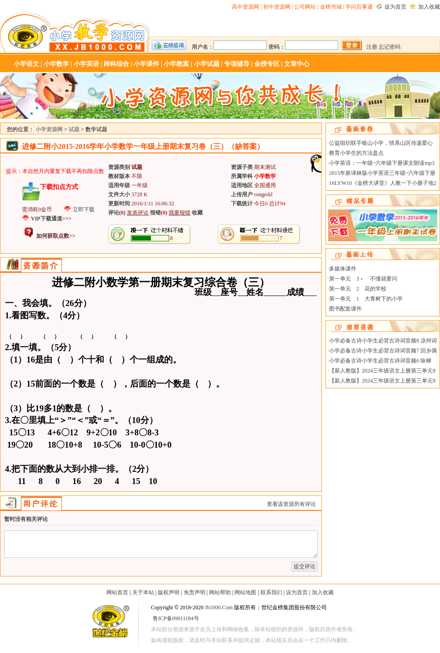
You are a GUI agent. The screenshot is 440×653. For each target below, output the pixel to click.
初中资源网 (276, 7)
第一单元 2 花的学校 (357, 289)
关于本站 (143, 592)
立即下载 (84, 209)
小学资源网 (75, 32)
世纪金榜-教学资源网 (110, 623)
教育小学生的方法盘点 (356, 153)
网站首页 (117, 592)
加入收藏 (429, 7)
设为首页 (395, 7)
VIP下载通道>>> (51, 218)
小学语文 (26, 64)
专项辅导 (237, 64)
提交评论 (304, 566)
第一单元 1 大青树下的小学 (366, 299)
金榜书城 (331, 7)
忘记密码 (389, 47)
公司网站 (305, 7)
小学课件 (146, 64)
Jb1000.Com (219, 607)
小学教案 (176, 64)
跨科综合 (116, 64)
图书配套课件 (345, 309)
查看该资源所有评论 (291, 504)
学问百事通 (359, 7)
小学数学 (56, 64)
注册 (371, 47)
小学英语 (86, 64)
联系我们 (271, 592)
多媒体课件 (342, 268)
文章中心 (297, 64)
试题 (74, 129)
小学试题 (207, 64)
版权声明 (169, 592)
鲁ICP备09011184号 (176, 618)
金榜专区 (267, 64)
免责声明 (194, 592)
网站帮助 (220, 592)
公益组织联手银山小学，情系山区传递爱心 (381, 143)
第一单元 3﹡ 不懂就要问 (363, 278)
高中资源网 (245, 7)
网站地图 (245, 592)
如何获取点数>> (55, 236)
